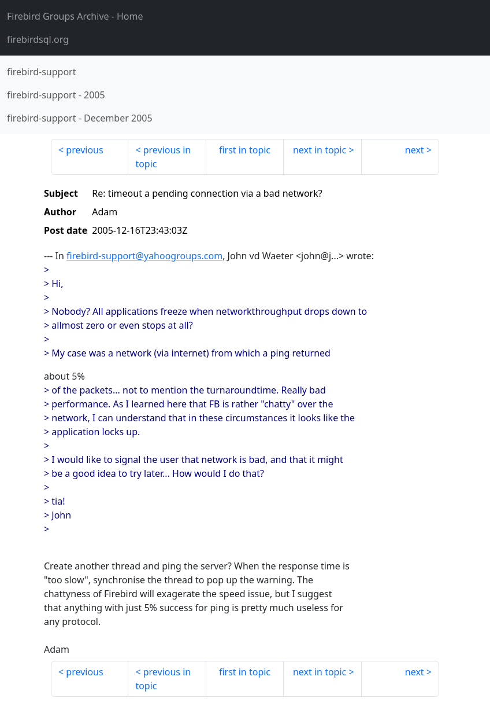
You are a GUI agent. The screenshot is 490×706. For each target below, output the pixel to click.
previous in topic (163, 157)
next (414, 150)
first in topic (244, 150)
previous (84, 150)
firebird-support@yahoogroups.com (144, 255)
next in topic (319, 150)
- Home (75, 16)
